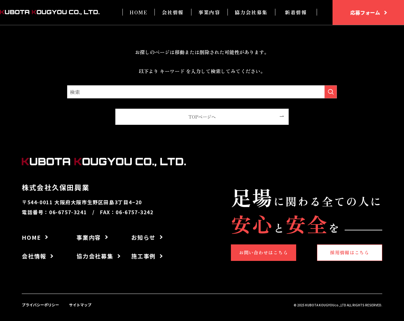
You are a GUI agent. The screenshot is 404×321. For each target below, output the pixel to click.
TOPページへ (202, 116)
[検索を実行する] (330, 91)
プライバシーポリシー (40, 304)
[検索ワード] (202, 91)
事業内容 (209, 12)
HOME (138, 12)
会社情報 (173, 12)
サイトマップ (80, 304)
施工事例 (143, 256)
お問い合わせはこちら (266, 252)
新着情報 (296, 12)
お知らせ (143, 237)
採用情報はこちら (347, 252)
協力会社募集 (251, 12)
